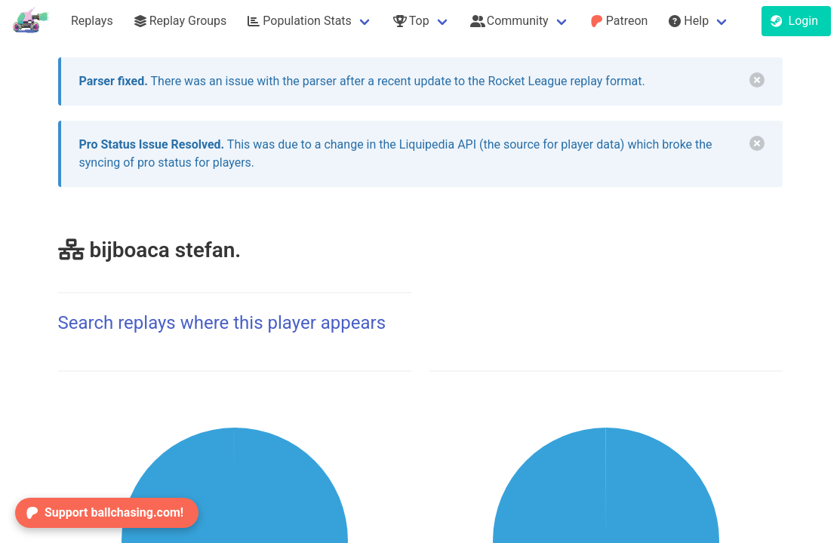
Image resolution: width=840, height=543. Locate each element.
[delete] (757, 79)
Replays (92, 21)
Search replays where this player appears (222, 322)
